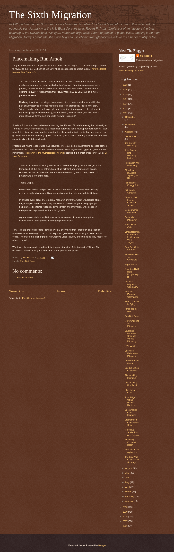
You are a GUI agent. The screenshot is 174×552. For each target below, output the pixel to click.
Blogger (102, 545)
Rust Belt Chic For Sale (132, 248)
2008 (125, 516)
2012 (125, 108)
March (128, 491)
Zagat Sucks (131, 264)
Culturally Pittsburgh (131, 218)
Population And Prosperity (132, 164)
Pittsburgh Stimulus (130, 191)
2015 (125, 94)
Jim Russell (146, 56)
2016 (125, 89)
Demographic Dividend (131, 211)
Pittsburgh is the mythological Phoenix (44, 153)
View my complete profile (131, 70)
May (127, 482)
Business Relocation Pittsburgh (131, 353)
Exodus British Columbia (132, 369)
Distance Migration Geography (131, 284)
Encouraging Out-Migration (131, 412)
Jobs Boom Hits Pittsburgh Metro (131, 154)
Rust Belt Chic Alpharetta (132, 450)
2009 (125, 512)
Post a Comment (25, 277)
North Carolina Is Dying (132, 302)
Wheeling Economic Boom (131, 442)
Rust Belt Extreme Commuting (131, 294)
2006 (125, 526)
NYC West (130, 346)
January (129, 501)
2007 (125, 521)
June (128, 477)
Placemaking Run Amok (131, 383)
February (130, 496)
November (130, 124)
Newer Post (17, 291)
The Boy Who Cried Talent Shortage (132, 459)
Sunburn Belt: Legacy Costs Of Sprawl (131, 201)
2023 (125, 85)
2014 (125, 99)
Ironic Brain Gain (130, 225)
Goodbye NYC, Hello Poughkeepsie (132, 273)
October (129, 131)
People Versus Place (132, 361)
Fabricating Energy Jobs (132, 184)
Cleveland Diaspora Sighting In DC (131, 174)
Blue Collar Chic (130, 391)
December (130, 117)
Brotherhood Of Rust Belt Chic (132, 422)
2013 (125, 103)
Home (61, 291)
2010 (125, 507)
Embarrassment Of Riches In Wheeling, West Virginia (132, 237)
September (130, 136)
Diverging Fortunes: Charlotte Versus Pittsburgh (131, 336)
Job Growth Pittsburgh (131, 144)
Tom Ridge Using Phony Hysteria (130, 401)
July (127, 473)
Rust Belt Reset (27, 261)
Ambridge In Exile (130, 310)
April (127, 487)
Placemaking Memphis (131, 376)
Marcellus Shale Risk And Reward (132, 432)
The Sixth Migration (50, 14)
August (129, 468)
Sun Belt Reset (132, 316)
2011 (125, 113)
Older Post (105, 291)
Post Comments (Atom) (33, 298)
